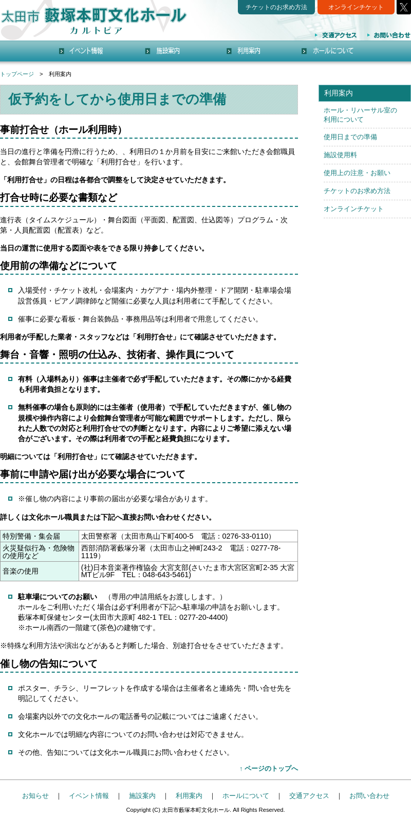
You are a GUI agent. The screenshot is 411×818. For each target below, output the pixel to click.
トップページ (17, 74)
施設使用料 (340, 155)
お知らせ (35, 796)
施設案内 (142, 796)
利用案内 (189, 796)
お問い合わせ (369, 796)
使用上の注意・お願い (357, 173)
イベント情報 (89, 796)
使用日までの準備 (350, 137)
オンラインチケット (356, 7)
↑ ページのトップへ (268, 768)
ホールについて (245, 796)
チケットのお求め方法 (276, 7)
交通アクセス (309, 796)
